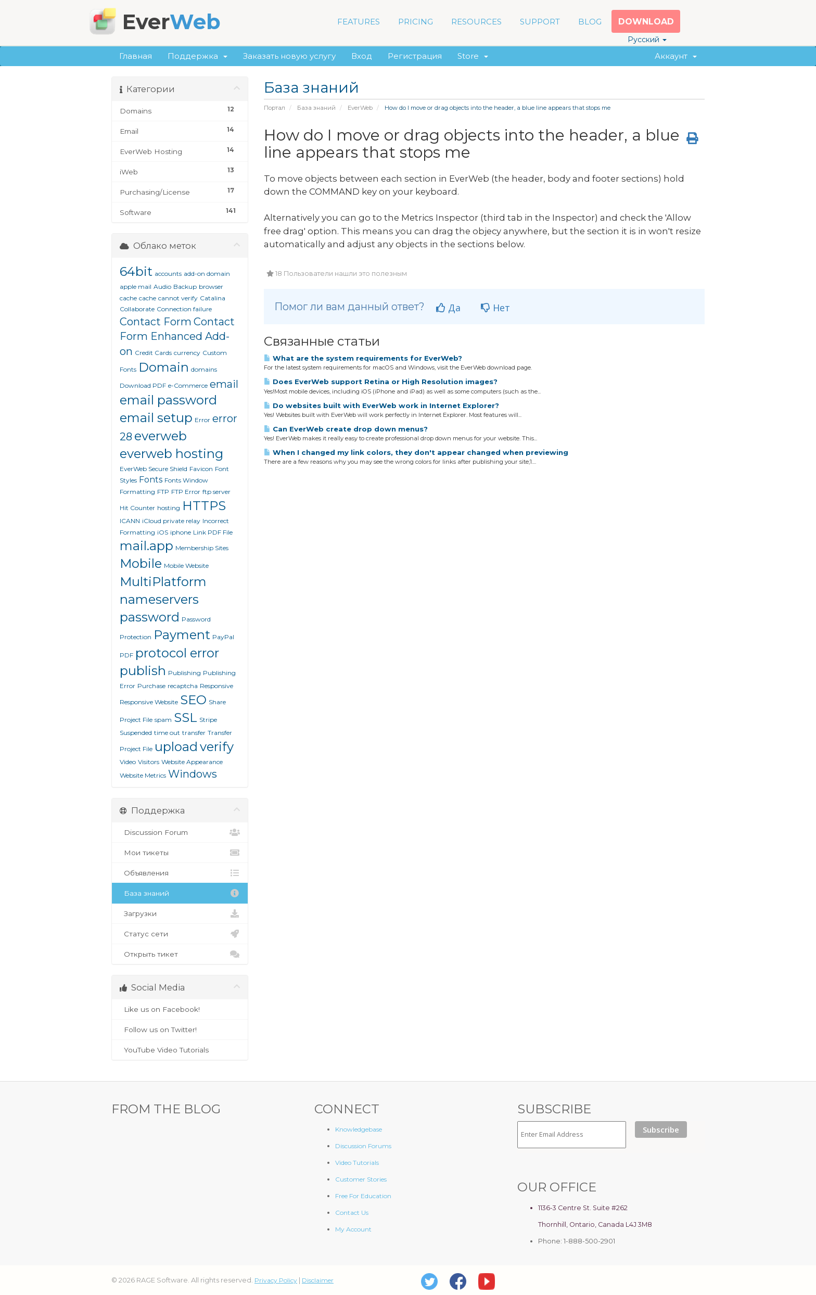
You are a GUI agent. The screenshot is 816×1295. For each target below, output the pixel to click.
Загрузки (180, 913)
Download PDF (143, 385)
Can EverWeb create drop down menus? (346, 429)
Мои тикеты (180, 852)
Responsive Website (149, 702)
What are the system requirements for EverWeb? (363, 358)
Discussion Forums (363, 1146)
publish (143, 670)
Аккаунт (676, 56)
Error (202, 420)
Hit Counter (137, 508)
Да (448, 307)
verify (217, 746)
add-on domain (207, 273)
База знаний (316, 107)
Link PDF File (213, 532)
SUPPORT (540, 22)
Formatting (137, 492)
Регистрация (415, 56)
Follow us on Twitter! (180, 1029)
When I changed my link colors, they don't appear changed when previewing (416, 452)
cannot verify (178, 298)
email (224, 384)
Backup (185, 286)
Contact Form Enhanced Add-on (177, 336)
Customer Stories (361, 1179)
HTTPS (204, 505)
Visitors (148, 762)
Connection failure (184, 309)
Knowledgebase (358, 1129)
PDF (126, 655)
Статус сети (180, 934)
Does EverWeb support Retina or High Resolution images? (381, 381)
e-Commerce (188, 385)
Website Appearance (192, 762)
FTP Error (185, 492)
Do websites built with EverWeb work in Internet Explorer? (381, 405)
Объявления (180, 873)
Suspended (136, 733)
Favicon (201, 469)
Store (472, 56)
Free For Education (363, 1196)
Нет (495, 307)
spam (163, 719)
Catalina (212, 298)
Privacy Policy (275, 1280)
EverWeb (360, 107)
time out (167, 733)
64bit (136, 271)
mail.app (146, 545)
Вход (361, 56)
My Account (353, 1229)
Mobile (141, 563)
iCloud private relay (171, 521)
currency (187, 353)
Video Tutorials (357, 1162)
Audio (162, 286)
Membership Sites (201, 548)
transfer (194, 733)
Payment (182, 634)
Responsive (216, 686)
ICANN (130, 521)
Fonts (150, 480)
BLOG (590, 22)
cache (147, 298)
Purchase (151, 686)
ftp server (216, 492)
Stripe (208, 719)
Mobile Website (186, 565)
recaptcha (183, 686)
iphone (180, 532)
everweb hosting (171, 453)
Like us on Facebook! (180, 1009)
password (150, 617)
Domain (163, 367)
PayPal (223, 637)
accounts (168, 273)
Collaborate (137, 309)
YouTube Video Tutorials (180, 1050)
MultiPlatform (163, 581)
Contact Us (351, 1212)
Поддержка (197, 56)
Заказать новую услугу (289, 56)
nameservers (159, 599)
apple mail (135, 286)
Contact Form (156, 321)
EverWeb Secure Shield (153, 469)
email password (168, 400)
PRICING (415, 22)
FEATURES (358, 22)
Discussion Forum (180, 832)
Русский (647, 39)
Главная (135, 56)
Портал (274, 107)
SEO (193, 699)
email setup (156, 417)
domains (204, 369)
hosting (168, 508)
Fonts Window (186, 480)
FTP (163, 492)
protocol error (177, 653)
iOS (162, 532)
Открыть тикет (180, 954)
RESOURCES (476, 22)
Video (128, 762)
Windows (192, 774)
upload (176, 746)
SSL (185, 717)
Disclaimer (318, 1280)
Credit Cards (153, 353)
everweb (160, 435)
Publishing (184, 673)
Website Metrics (143, 775)
